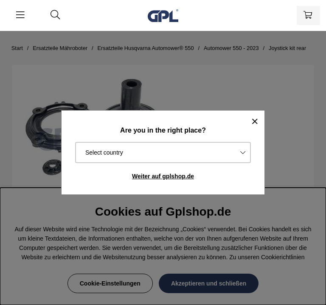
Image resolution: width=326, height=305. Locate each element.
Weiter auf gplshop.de (163, 176)
